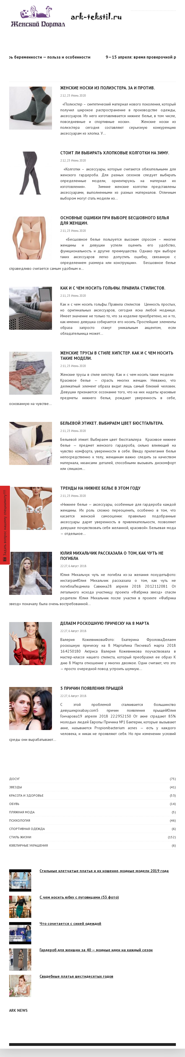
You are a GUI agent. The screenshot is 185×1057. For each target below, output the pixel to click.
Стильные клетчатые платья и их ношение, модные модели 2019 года (104, 870)
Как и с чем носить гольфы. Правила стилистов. (112, 288)
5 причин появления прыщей (91, 688)
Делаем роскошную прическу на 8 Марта (104, 623)
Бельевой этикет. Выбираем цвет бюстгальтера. (112, 423)
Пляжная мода (22, 812)
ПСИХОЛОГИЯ (19, 820)
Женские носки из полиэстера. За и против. (107, 87)
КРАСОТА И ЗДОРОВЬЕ (26, 795)
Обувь (14, 804)
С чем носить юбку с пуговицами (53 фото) (79, 897)
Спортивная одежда (27, 829)
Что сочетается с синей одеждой (70, 923)
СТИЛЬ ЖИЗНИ (20, 837)
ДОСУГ (14, 779)
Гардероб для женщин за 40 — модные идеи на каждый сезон (96, 949)
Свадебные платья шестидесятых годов (76, 976)
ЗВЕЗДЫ (15, 787)
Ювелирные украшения (28, 845)
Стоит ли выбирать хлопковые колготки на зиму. (114, 152)
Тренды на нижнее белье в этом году (100, 488)
